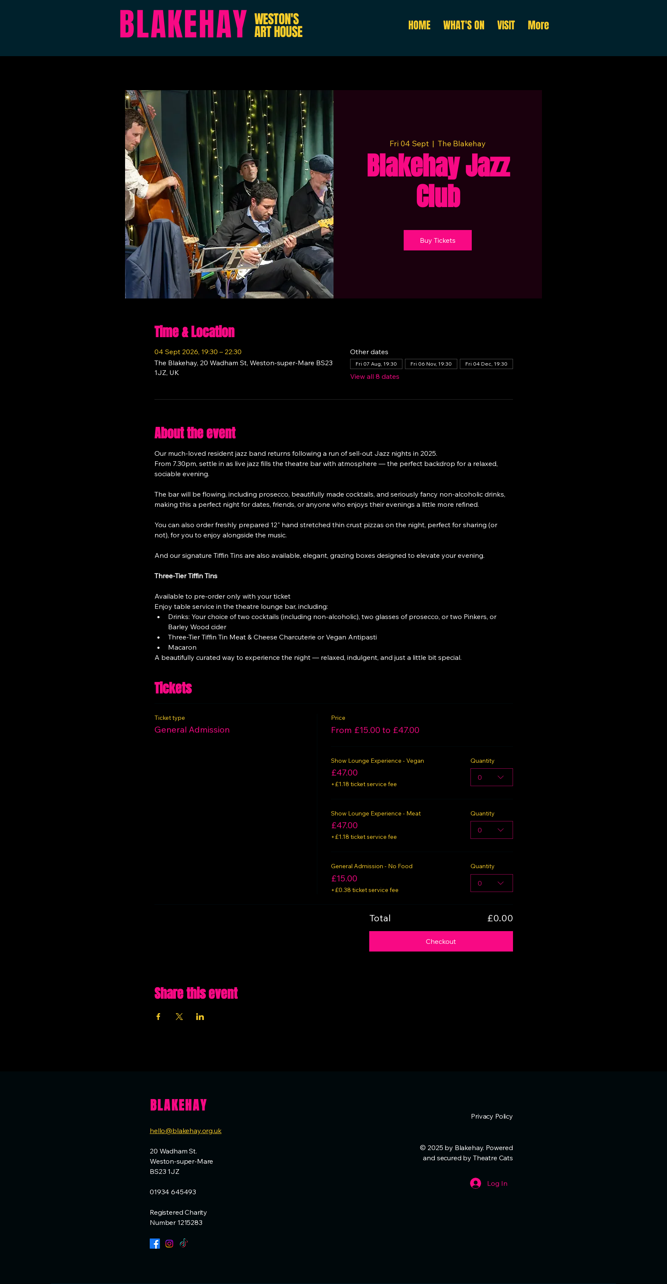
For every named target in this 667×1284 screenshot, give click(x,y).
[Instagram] (169, 1244)
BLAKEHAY (183, 24)
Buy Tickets (438, 240)
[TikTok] (184, 1244)
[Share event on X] (179, 1016)
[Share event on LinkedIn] (200, 1016)
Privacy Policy (492, 1116)
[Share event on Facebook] (158, 1016)
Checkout (441, 941)
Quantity (482, 760)
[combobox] (491, 777)
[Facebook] (155, 1244)
